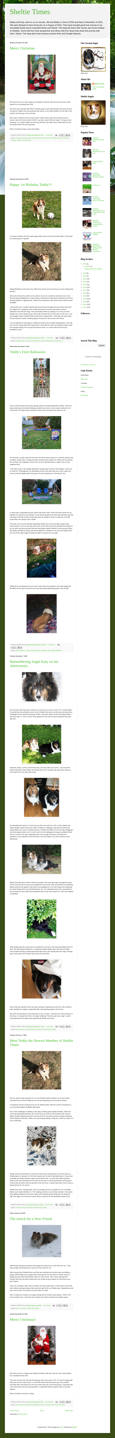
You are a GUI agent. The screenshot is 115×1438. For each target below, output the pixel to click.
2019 (85, 284)
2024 (85, 264)
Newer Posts (14, 1410)
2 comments (49, 1026)
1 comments (49, 135)
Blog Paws (84, 379)
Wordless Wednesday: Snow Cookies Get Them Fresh (99, 211)
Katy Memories (39, 1029)
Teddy (43, 341)
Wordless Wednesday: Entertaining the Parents (98, 223)
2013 (85, 301)
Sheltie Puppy (38, 1207)
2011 (85, 307)
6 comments (46, 1305)
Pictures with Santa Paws (33, 341)
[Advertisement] (41, 160)
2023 (85, 273)
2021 (85, 279)
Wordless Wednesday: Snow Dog (99, 151)
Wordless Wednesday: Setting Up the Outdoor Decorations (97, 247)
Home (42, 1410)
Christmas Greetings (21, 138)
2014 (85, 299)
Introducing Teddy (20, 1207)
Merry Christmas (22, 48)
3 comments (51, 644)
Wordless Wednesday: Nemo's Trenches (98, 198)
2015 (85, 296)
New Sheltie (30, 1207)
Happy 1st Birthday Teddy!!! (31, 185)
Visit (88, 364)
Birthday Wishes (20, 341)
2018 (85, 287)
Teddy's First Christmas (24, 140)
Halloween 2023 (46, 650)
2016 (85, 293)
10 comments (49, 1204)
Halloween (37, 650)
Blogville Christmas (39, 1405)
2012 (85, 304)
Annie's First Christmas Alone (24, 1405)
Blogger (74, 1427)
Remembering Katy (50, 1029)
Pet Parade (84, 395)
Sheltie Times (30, 12)
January (87, 266)
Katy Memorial (30, 1029)
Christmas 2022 (50, 1405)
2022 (85, 276)
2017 (85, 290)
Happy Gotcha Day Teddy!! (93, 269)
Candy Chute (30, 650)
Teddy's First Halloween (28, 352)
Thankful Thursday (87, 387)
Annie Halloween (20, 650)
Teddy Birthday (49, 341)
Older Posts (69, 1410)
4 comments (49, 338)
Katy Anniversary (20, 1029)
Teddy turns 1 (59, 341)
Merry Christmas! (23, 1319)
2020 (85, 282)
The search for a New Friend (31, 1219)
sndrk (61, 1427)
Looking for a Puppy (25, 1308)
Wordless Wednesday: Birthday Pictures (98, 175)
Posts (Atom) (23, 1414)
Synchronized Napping (97, 233)
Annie (17, 1308)
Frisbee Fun (96, 185)
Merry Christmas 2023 (45, 138)
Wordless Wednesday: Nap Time (98, 139)
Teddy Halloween (57, 650)
